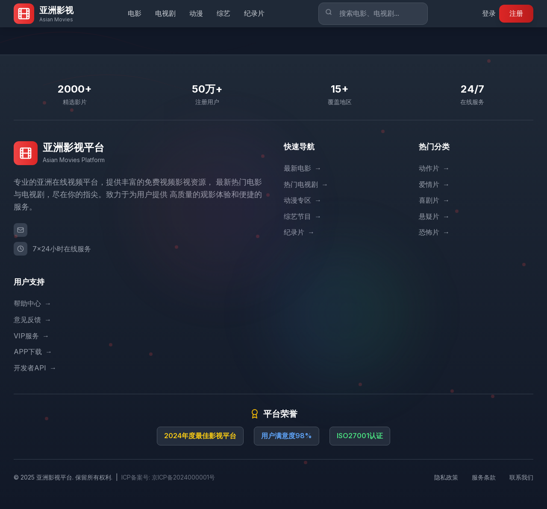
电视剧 (165, 13)
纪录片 (254, 13)
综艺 (223, 13)
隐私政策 (446, 477)
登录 (489, 13)
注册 (516, 13)
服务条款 (484, 477)
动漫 (196, 13)
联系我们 (521, 477)
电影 (134, 13)
